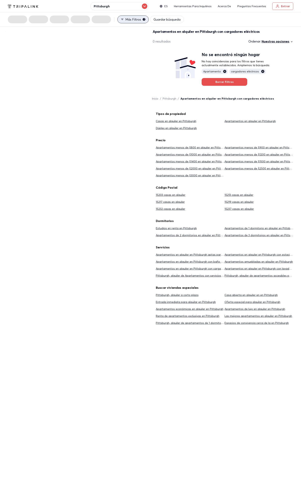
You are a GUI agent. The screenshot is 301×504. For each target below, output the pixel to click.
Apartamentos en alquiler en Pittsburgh (250, 121)
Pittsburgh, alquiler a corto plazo (177, 295)
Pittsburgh (169, 98)
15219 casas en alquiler (239, 202)
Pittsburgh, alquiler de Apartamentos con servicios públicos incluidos (200, 275)
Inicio (155, 98)
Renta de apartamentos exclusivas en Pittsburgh (187, 316)
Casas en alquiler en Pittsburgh (176, 121)
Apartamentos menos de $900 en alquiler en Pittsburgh (261, 147)
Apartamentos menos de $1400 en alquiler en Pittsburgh (192, 161)
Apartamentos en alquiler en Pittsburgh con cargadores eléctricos (198, 268)
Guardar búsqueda (167, 19)
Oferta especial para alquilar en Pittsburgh (252, 302)
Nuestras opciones (277, 41)
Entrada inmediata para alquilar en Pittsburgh (186, 302)
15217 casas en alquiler (170, 202)
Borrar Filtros (224, 82)
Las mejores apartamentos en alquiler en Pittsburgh (258, 316)
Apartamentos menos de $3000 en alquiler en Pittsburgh (193, 175)
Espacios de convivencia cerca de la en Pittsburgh (257, 323)
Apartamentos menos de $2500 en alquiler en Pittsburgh (261, 168)
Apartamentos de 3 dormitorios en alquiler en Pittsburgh (261, 235)
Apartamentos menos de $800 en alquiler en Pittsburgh (192, 147)
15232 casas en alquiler (170, 209)
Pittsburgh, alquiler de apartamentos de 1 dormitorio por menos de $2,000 (204, 323)
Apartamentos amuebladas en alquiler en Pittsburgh (259, 261)
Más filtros (133, 19)
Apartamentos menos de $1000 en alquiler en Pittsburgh (192, 154)
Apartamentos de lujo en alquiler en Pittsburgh (255, 309)
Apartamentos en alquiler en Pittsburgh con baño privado (193, 261)
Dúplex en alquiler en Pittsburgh (176, 128)
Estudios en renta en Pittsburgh (176, 228)
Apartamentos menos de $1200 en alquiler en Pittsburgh (261, 154)
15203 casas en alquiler (170, 195)
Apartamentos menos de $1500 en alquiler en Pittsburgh (261, 161)
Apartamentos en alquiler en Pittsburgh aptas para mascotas (196, 254)
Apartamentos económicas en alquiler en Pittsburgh (189, 309)
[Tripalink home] (23, 6)
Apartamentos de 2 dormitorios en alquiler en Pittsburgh (192, 235)
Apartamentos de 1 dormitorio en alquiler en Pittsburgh (260, 228)
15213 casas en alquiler (239, 195)
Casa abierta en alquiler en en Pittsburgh (251, 295)
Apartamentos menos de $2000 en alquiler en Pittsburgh (193, 168)
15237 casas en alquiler (239, 209)
